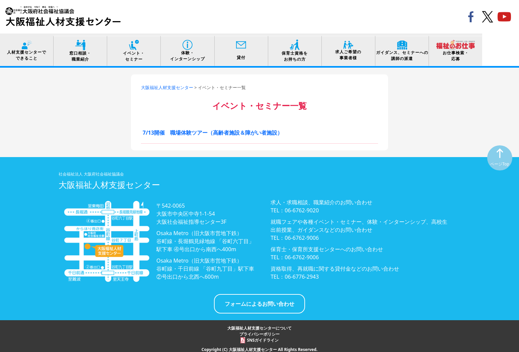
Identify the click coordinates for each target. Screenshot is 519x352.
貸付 (259, 48)
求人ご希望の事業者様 (375, 49)
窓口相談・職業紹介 (86, 48)
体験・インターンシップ (201, 48)
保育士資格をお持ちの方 (317, 48)
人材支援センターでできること (28, 48)
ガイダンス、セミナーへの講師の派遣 (432, 48)
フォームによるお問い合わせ (259, 301)
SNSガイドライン (263, 338)
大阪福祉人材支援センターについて (259, 326)
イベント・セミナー (144, 48)
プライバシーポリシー (259, 332)
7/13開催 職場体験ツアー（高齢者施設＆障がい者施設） (213, 130)
